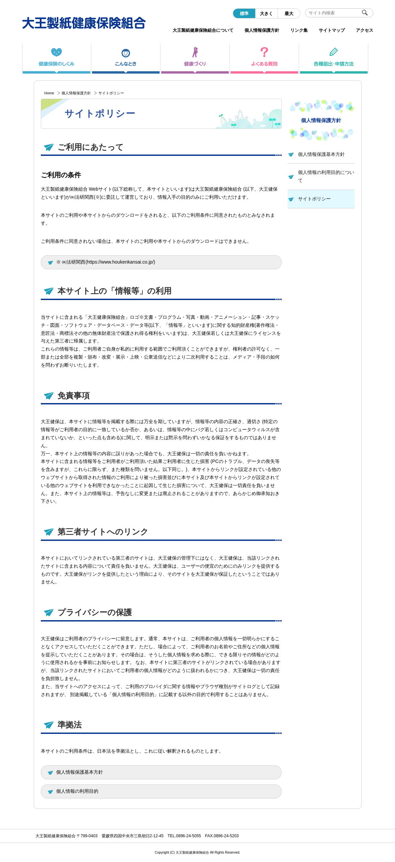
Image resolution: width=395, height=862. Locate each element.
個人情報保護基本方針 (321, 154)
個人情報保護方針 (76, 93)
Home (49, 93)
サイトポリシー (314, 198)
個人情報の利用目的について (326, 176)
